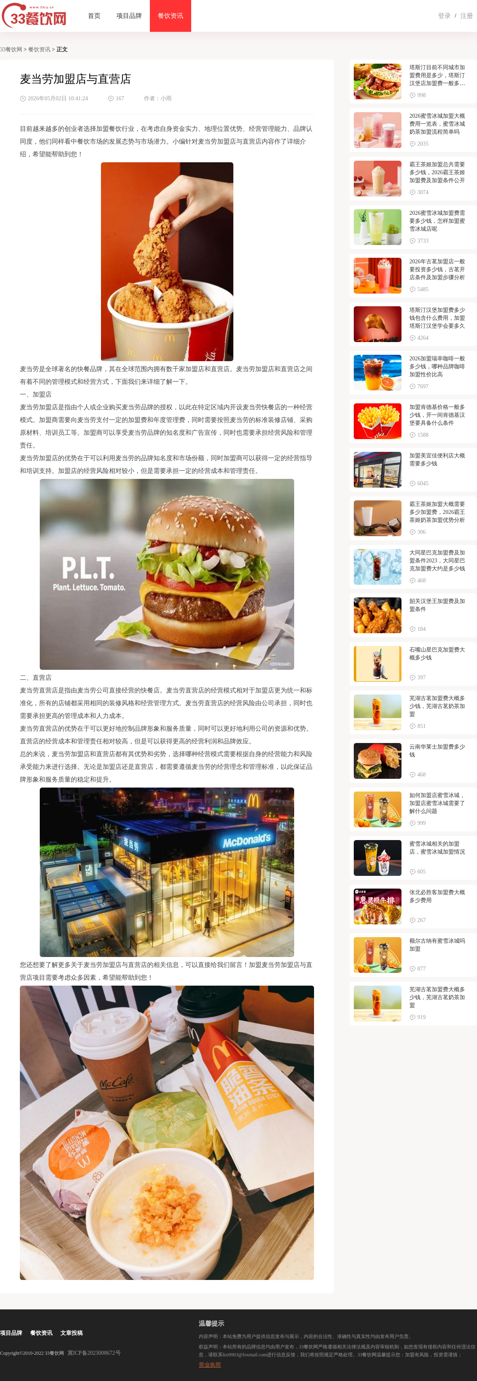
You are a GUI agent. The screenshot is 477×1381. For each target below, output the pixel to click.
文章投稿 (71, 1333)
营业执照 (210, 1365)
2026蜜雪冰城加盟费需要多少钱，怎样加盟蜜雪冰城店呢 (437, 221)
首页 (94, 15)
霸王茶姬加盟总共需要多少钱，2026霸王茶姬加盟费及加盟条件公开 (437, 172)
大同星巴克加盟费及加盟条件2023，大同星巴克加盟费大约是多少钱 (437, 561)
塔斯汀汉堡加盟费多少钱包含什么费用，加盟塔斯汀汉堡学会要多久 (437, 318)
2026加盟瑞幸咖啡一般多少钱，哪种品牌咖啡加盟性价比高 (437, 366)
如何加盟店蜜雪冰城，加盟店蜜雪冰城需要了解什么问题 (437, 803)
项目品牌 (129, 15)
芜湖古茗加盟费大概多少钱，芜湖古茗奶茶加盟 (437, 706)
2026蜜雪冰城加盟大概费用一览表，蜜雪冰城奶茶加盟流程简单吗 (437, 124)
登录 (444, 15)
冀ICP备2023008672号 (94, 1353)
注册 (466, 15)
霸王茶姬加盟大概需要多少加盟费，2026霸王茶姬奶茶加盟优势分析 (437, 512)
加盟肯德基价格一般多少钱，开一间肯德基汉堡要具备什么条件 (437, 415)
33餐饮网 (11, 50)
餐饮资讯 (170, 15)
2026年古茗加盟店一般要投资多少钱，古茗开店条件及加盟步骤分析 (437, 269)
